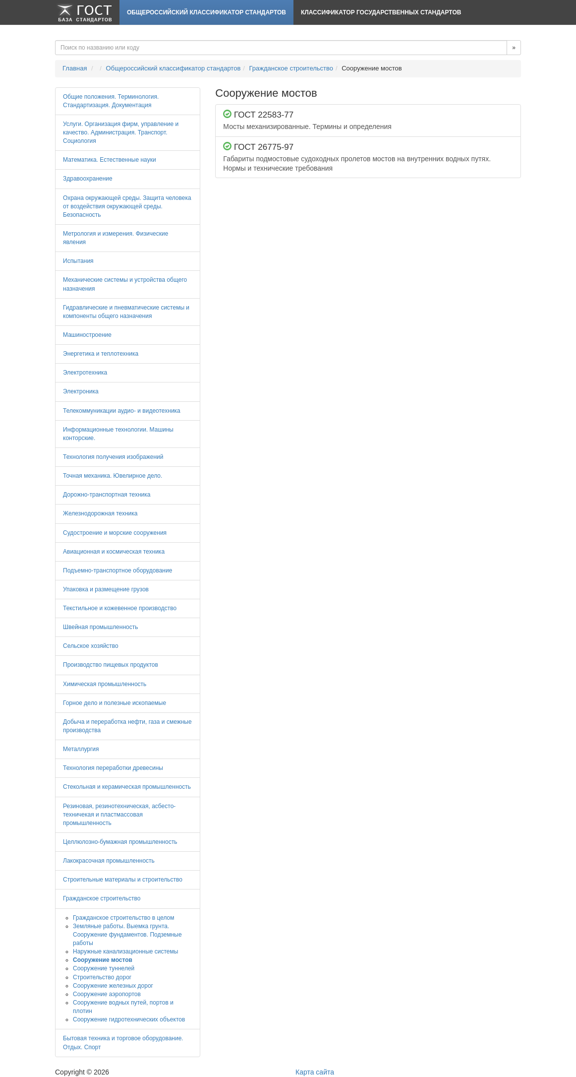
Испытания (78, 260)
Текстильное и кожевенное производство (119, 608)
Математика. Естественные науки (109, 159)
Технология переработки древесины (113, 767)
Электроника (81, 391)
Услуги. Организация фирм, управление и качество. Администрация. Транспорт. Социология (120, 132)
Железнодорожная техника (100, 513)
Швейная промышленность (100, 627)
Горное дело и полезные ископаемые (114, 702)
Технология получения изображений (113, 456)
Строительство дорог (102, 977)
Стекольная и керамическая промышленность (127, 786)
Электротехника (85, 372)
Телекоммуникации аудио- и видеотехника (121, 410)
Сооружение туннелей (103, 968)
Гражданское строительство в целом (123, 917)
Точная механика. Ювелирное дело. (112, 475)
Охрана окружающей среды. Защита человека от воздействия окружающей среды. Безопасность (127, 206)
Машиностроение (87, 334)
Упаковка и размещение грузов (106, 589)
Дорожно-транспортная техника (106, 494)
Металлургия (81, 749)
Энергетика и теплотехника (100, 353)
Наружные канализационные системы (125, 951)
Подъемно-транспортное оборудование (117, 570)
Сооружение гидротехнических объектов (129, 1019)
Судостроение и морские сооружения (115, 532)
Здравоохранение (88, 178)
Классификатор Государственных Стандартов (381, 12)
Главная (74, 68)
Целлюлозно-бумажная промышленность (120, 841)
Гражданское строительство (291, 68)
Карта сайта (314, 1072)
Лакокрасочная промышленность (109, 860)
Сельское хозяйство (90, 645)
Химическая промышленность (104, 684)
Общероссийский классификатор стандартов (206, 12)
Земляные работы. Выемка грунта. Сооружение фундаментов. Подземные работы (127, 935)
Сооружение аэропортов (107, 994)
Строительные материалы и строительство (122, 879)
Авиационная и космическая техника (114, 551)
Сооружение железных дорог (113, 985)
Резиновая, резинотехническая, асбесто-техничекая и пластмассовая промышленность (119, 814)
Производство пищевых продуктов (110, 664)
